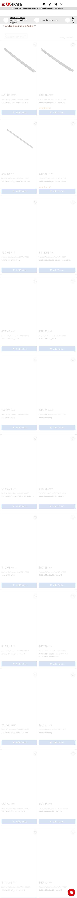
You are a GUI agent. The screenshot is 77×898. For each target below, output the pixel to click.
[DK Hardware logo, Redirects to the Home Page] (14, 4)
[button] (3, 4)
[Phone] (61, 4)
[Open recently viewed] (44, 4)
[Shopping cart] (55, 4)
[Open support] (71, 892)
